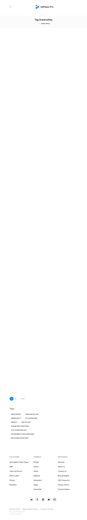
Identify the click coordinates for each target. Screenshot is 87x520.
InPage (36, 462)
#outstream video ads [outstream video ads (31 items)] (18, 430)
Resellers (13, 485)
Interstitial (37, 489)
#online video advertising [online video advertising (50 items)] (20, 426)
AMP (11, 467)
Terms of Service (46, 509)
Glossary (61, 462)
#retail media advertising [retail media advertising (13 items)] (19, 438)
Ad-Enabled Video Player (19, 462)
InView (36, 467)
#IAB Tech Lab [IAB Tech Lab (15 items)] (26, 422)
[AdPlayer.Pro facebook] (37, 499)
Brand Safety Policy (30, 509)
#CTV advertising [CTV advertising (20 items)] (31, 418)
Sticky (36, 471)
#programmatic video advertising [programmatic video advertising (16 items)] (22, 434)
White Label (14, 476)
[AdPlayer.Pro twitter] (49, 499)
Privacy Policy (15, 509)
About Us (61, 467)
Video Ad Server (16, 471)
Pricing (12, 480)
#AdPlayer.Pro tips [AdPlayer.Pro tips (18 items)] (31, 414)
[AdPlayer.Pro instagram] (43, 499)
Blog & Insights (63, 476)
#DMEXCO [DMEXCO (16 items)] (14, 422)
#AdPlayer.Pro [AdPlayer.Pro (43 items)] (16, 414)
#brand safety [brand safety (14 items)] (16, 418)
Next (23, 399)
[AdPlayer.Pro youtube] (54, 499)
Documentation (64, 489)
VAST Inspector (64, 480)
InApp (36, 485)
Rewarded (38, 480)
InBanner (37, 476)
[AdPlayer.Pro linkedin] (31, 499)
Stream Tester (63, 485)
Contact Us (62, 471)
